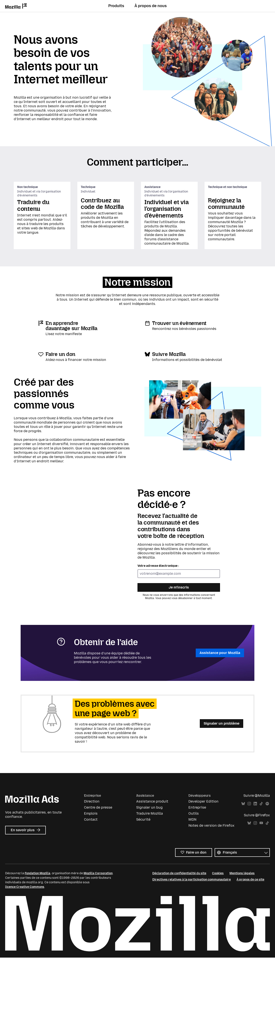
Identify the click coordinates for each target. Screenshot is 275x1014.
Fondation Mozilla (37, 930)
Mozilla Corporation (98, 930)
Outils (193, 870)
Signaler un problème (221, 780)
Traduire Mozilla (149, 870)
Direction (91, 858)
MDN (192, 876)
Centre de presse (98, 864)
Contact (91, 876)
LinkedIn (255, 860)
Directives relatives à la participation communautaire (191, 936)
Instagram (249, 860)
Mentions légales (242, 930)
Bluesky (243, 860)
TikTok (261, 860)
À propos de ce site (250, 936)
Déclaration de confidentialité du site (179, 930)
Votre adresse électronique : (158, 622)
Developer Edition (203, 858)
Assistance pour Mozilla (220, 710)
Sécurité (143, 876)
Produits (116, 5)
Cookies (218, 930)
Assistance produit (152, 858)
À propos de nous (150, 5)
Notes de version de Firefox (211, 882)
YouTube (261, 880)
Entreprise (197, 864)
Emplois (91, 870)
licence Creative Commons (24, 944)
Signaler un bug (149, 864)
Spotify (267, 860)
